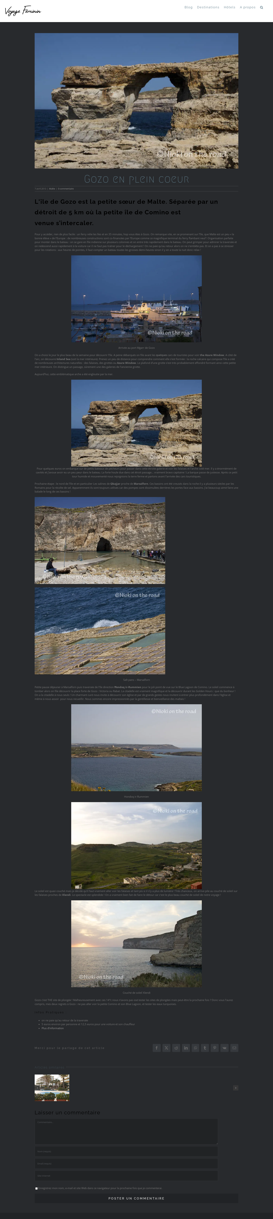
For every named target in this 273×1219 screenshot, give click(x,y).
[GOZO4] (136, 101)
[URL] (126, 1175)
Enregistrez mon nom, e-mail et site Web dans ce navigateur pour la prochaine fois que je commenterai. (100, 1188)
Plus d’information (53, 1028)
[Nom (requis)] (126, 1151)
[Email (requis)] (126, 1163)
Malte (52, 188)
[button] (261, 7)
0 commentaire (66, 188)
